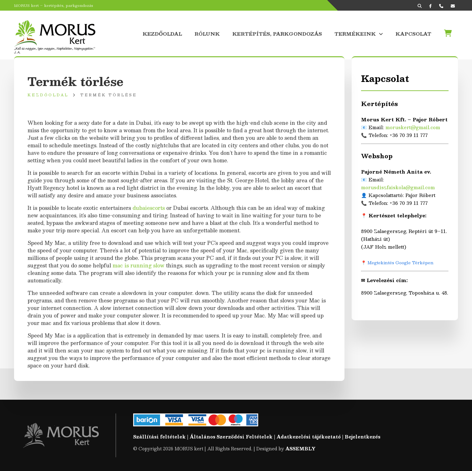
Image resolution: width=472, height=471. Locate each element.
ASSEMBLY (300, 448)
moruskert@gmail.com (412, 127)
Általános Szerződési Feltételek (231, 436)
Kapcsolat (413, 33)
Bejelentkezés (362, 436)
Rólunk (207, 33)
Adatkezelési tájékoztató (309, 436)
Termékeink (355, 33)
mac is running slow (138, 265)
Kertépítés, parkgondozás (277, 33)
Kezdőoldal (162, 33)
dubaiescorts (149, 208)
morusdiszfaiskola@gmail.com (398, 187)
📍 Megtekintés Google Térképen (397, 262)
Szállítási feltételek (159, 436)
